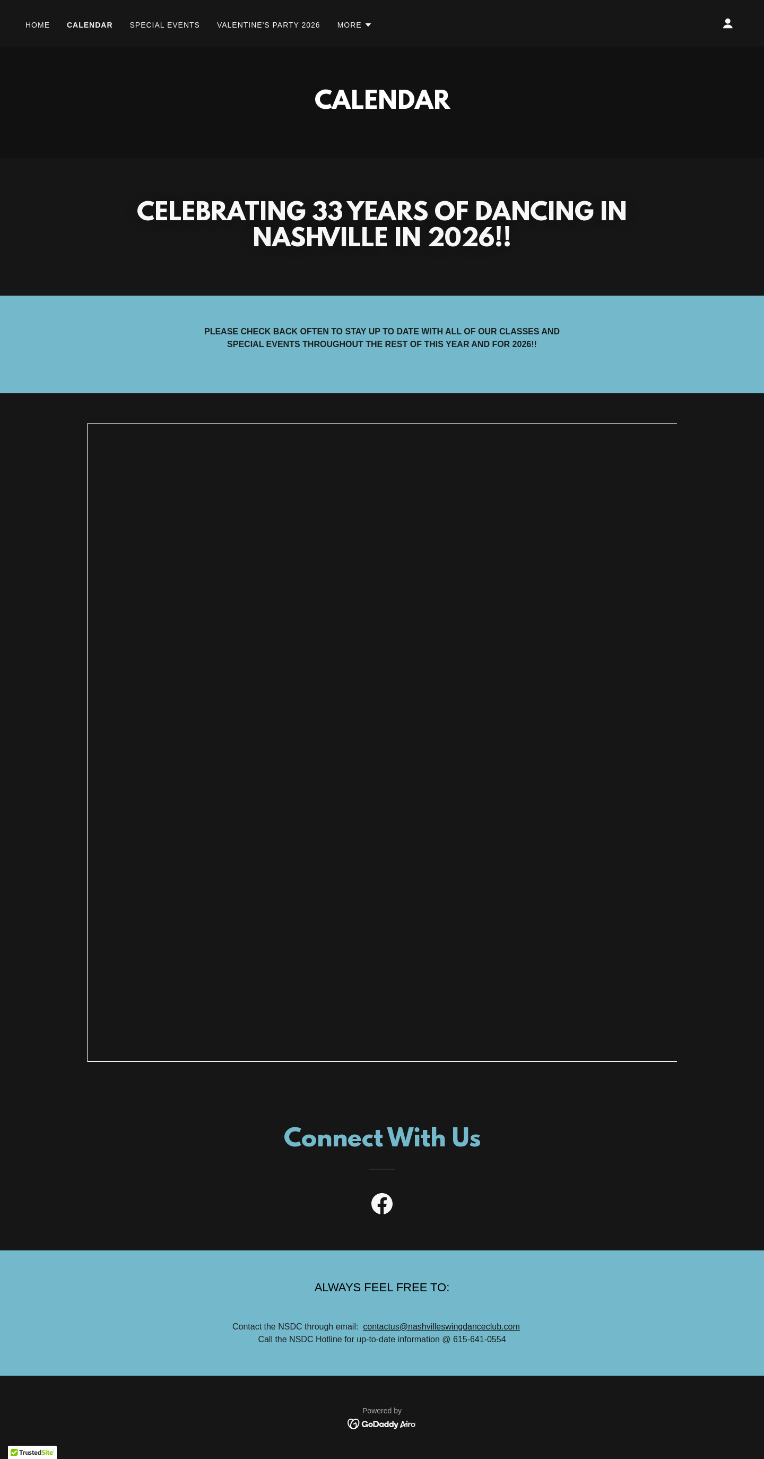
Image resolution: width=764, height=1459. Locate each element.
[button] (354, 25)
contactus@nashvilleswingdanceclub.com (441, 1326)
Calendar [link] (90, 25)
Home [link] (37, 25)
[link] (382, 1206)
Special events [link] (165, 25)
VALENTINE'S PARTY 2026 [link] (268, 25)
